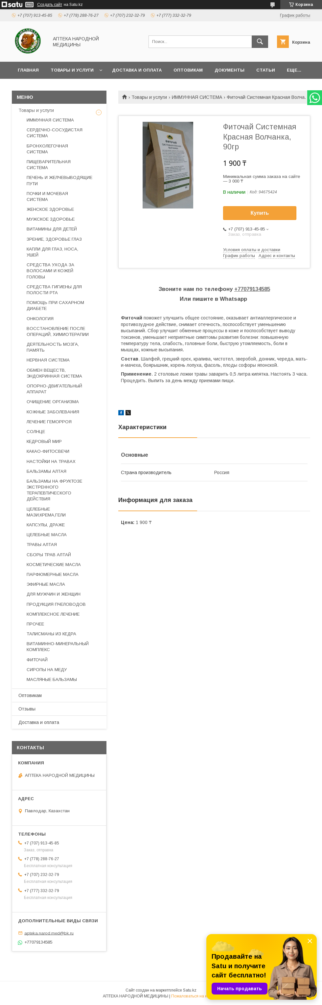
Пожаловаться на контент (195, 996)
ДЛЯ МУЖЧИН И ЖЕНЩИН (53, 594)
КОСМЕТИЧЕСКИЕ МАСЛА (54, 564)
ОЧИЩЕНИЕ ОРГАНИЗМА (53, 401)
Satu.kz (189, 990)
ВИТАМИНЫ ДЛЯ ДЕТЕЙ (52, 229)
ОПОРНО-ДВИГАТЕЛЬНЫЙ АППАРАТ (54, 388)
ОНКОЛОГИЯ (40, 318)
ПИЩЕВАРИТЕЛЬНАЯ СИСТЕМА (49, 164)
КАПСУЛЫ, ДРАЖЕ (46, 524)
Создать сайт (49, 4)
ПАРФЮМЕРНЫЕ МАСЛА (53, 574)
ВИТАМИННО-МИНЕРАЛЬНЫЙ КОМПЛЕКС (58, 646)
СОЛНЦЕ (36, 431)
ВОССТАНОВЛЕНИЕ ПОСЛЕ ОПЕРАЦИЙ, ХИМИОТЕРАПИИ (58, 331)
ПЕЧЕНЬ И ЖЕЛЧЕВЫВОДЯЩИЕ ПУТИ (59, 180)
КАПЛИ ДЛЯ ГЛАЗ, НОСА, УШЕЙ (52, 252)
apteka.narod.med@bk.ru (49, 932)
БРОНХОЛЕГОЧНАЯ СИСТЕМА (47, 148)
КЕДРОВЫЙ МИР (44, 441)
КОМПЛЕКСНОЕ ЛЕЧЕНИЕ (53, 614)
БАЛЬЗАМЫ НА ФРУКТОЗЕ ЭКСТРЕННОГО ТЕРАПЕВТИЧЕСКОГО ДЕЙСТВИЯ (54, 490)
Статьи (265, 70)
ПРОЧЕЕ (35, 624)
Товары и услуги (72, 70)
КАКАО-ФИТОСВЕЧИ (48, 451)
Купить (260, 213)
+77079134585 (252, 289)
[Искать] (260, 41)
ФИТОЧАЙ (37, 659)
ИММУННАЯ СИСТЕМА (197, 97)
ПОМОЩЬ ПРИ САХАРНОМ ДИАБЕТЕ (55, 305)
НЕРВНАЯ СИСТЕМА (48, 360)
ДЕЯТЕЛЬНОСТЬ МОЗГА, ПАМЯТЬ (53, 347)
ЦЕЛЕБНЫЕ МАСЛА (47, 534)
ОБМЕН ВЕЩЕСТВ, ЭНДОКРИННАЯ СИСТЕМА (54, 373)
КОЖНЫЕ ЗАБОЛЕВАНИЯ (53, 411)
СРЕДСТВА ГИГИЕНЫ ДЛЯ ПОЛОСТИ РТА (54, 289)
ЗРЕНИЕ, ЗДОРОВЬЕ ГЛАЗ (54, 239)
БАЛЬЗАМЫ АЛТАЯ (46, 471)
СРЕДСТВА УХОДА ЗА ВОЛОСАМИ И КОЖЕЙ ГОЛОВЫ (50, 270)
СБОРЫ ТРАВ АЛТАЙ (49, 554)
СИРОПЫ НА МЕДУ (47, 669)
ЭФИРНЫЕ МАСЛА (46, 584)
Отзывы (26, 708)
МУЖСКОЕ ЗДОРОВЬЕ (51, 219)
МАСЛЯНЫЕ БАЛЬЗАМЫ (52, 679)
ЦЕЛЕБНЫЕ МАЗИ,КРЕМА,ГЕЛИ (46, 512)
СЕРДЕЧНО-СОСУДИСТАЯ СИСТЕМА (54, 132)
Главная (28, 70)
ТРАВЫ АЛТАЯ (42, 544)
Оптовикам (188, 70)
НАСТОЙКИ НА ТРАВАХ (51, 461)
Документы (229, 70)
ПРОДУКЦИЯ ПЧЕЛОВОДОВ (56, 604)
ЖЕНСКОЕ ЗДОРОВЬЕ (50, 209)
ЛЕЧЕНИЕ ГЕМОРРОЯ (49, 421)
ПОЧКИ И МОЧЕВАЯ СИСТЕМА (47, 196)
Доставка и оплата (137, 70)
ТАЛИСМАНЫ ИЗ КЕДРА (51, 633)
